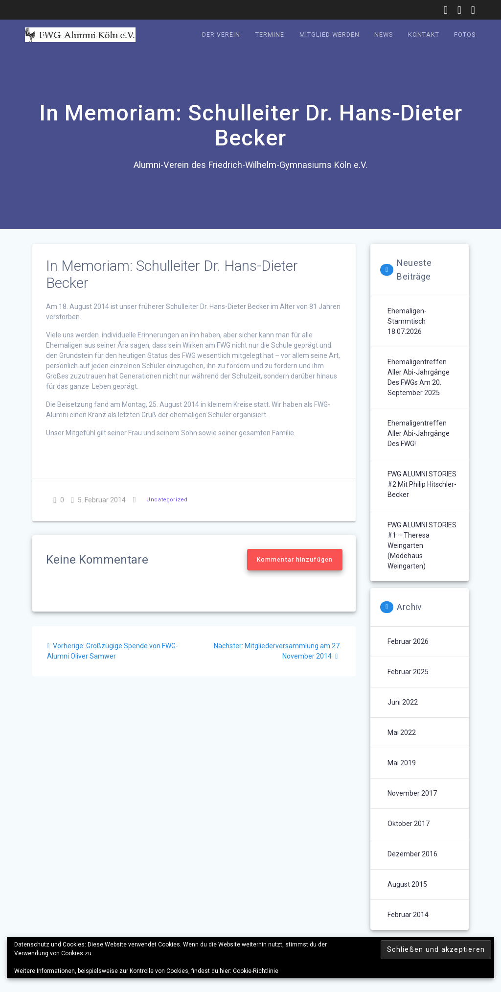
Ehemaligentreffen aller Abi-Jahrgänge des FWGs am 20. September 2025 (418, 377)
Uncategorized (167, 499)
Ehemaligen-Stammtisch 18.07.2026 (407, 321)
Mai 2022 (401, 732)
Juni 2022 (402, 702)
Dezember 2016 (412, 854)
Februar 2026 (408, 641)
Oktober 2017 (408, 823)
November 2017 (412, 793)
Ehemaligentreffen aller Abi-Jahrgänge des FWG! (418, 433)
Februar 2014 (408, 915)
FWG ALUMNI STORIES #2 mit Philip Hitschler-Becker (421, 484)
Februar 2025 (408, 672)
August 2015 (407, 884)
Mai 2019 (401, 763)
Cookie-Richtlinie (255, 971)
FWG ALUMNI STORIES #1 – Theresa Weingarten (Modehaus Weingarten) (421, 545)
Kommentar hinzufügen (295, 559)
